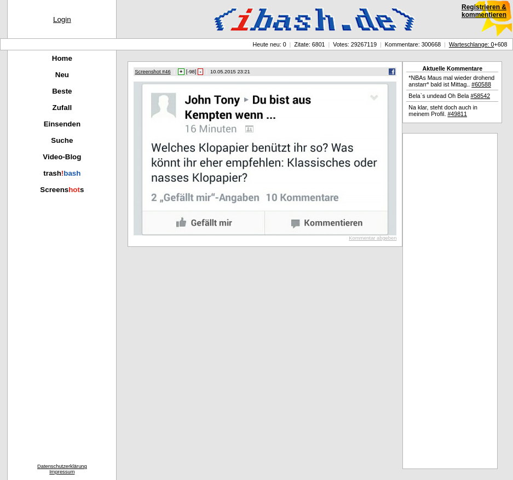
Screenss (62, 190)
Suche (62, 140)
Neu (62, 75)
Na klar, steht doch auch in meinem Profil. (442, 110)
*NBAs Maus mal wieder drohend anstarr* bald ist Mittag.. (451, 81)
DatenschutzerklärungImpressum (62, 469)
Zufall (62, 107)
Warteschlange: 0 (471, 44)
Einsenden (62, 124)
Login (62, 19)
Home (62, 58)
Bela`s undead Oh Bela (449, 95)
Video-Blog (62, 157)
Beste (62, 91)
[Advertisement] (450, 301)
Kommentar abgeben (372, 238)
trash (61, 173)
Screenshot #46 (152, 71)
